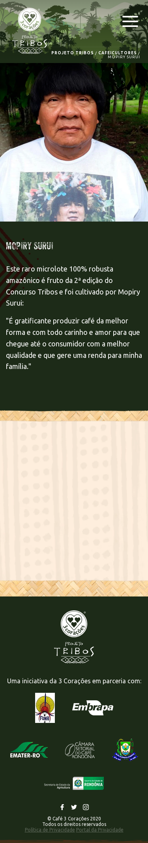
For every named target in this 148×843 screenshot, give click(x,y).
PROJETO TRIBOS (72, 53)
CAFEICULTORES (117, 53)
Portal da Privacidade (100, 829)
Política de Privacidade (50, 829)
